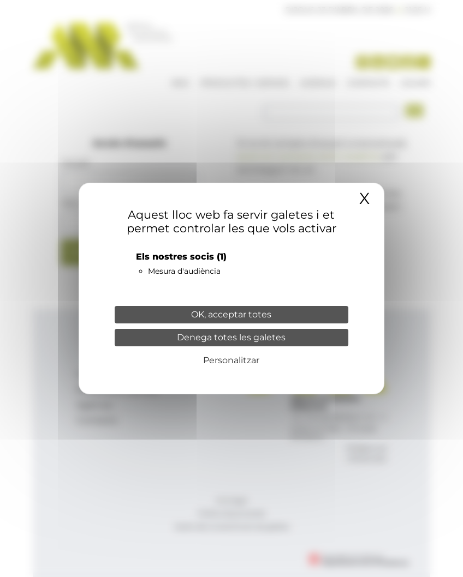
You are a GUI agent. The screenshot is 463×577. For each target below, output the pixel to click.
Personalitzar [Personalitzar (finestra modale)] (231, 360)
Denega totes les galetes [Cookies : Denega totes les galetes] (231, 337)
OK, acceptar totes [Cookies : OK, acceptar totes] (231, 314)
